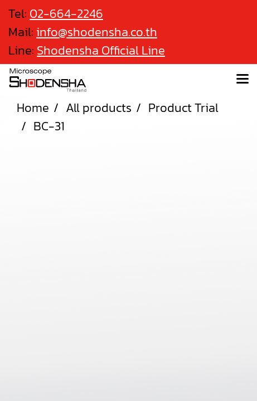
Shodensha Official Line (101, 50)
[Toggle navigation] (242, 79)
